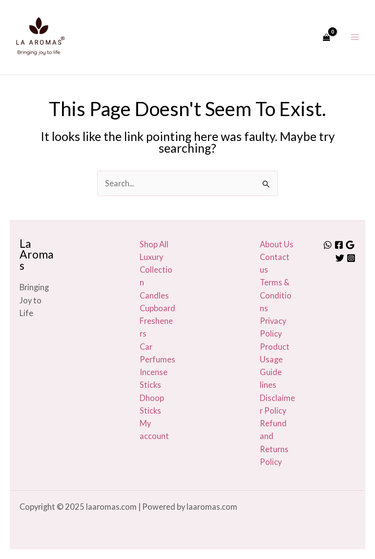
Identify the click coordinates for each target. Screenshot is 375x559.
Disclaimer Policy (277, 404)
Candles (154, 295)
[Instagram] (351, 258)
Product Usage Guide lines (275, 366)
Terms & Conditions (276, 295)
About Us (276, 244)
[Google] (350, 244)
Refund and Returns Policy (274, 442)
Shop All (154, 244)
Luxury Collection (156, 269)
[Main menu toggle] (354, 37)
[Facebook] (338, 244)
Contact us (275, 263)
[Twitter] (339, 258)
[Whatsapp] (327, 244)
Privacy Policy (273, 327)
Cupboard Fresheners (157, 321)
